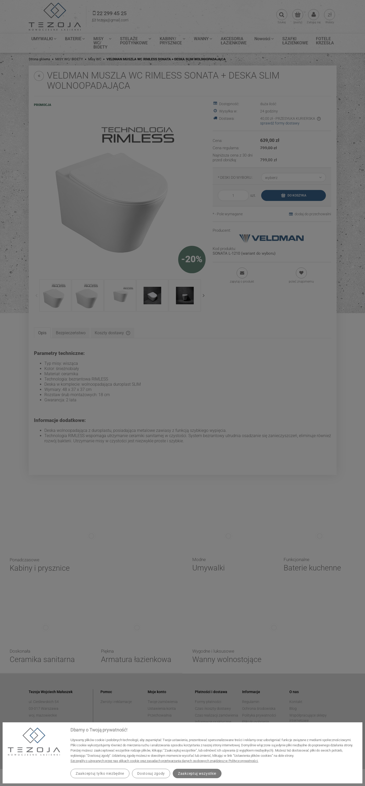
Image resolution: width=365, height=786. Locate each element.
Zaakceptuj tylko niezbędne (100, 773)
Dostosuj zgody (151, 773)
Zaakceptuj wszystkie (197, 773)
